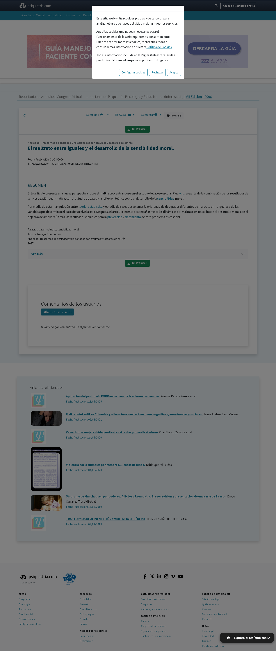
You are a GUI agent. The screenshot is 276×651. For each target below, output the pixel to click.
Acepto (174, 72)
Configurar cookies (133, 72)
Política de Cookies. (159, 47)
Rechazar (157, 72)
